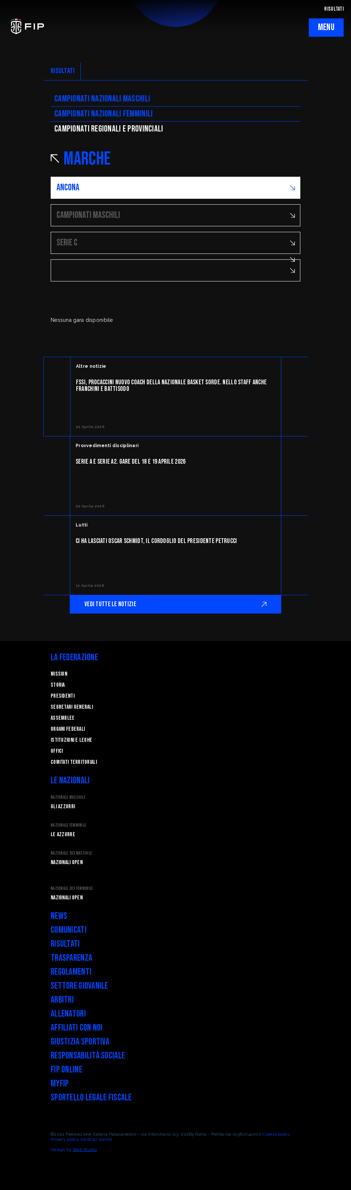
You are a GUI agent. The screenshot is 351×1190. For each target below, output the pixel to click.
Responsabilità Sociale (88, 1055)
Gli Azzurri (63, 806)
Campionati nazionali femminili (103, 113)
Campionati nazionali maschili (102, 98)
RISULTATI (334, 9)
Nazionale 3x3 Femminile (72, 888)
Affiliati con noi (77, 1027)
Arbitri (62, 1000)
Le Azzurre (63, 834)
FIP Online (66, 1069)
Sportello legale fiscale (91, 1097)
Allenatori (68, 1014)
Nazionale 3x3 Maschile (71, 853)
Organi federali (68, 729)
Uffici (57, 751)
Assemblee (63, 718)
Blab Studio (85, 1149)
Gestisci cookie (96, 1139)
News (59, 916)
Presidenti (63, 696)
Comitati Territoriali (74, 762)
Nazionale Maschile (68, 797)
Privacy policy (65, 1139)
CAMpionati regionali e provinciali (108, 128)
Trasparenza (71, 958)
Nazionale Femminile (68, 825)
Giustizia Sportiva (80, 1041)
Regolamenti (71, 972)
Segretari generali (72, 707)
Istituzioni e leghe (71, 740)
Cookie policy (276, 1134)
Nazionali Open (67, 862)
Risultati (65, 944)
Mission (59, 674)
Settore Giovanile (79, 986)
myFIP (60, 1083)
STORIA (58, 685)
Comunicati (69, 930)
